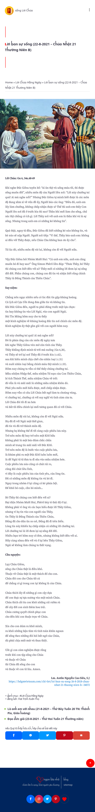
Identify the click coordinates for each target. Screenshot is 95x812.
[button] (90, 763)
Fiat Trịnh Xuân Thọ (28, 698)
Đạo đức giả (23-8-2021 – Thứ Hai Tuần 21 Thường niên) (45, 719)
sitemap (68, 784)
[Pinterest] (64, 735)
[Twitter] (47, 735)
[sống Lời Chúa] (10, 10)
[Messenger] (30, 735)
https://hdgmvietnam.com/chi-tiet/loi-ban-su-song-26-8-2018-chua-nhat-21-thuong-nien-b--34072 (49, 683)
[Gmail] (81, 735)
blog (66, 779)
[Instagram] (39, 799)
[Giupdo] (64, 799)
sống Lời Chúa (24, 10)
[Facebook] (13, 735)
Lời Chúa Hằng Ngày (32, 695)
